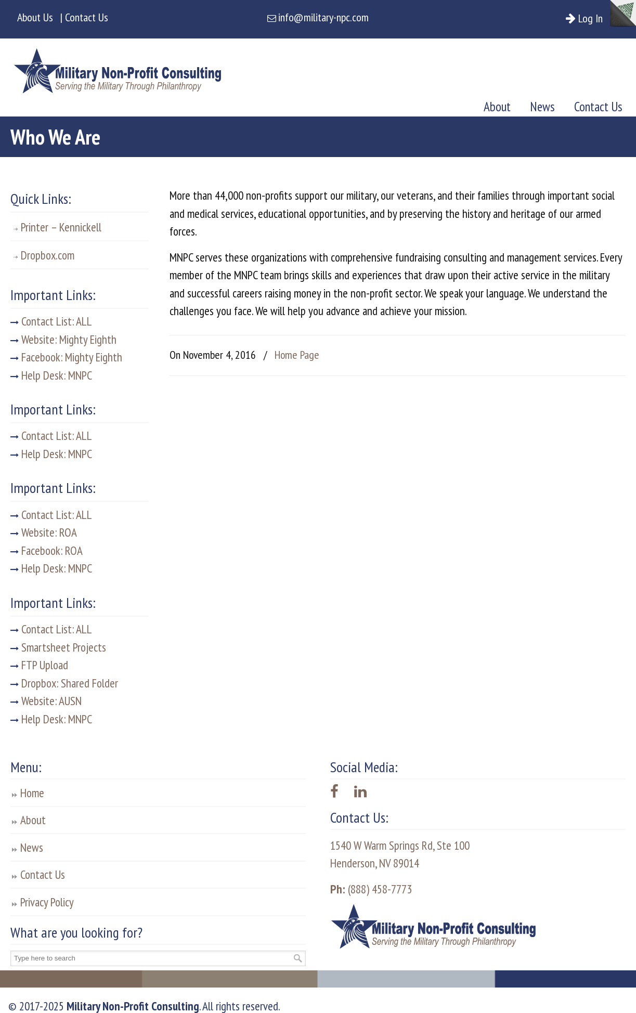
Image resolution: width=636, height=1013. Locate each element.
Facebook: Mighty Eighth (66, 357)
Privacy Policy (47, 902)
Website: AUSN (46, 700)
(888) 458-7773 (371, 889)
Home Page (297, 354)
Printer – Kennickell (61, 227)
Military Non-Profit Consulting (118, 68)
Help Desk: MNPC (51, 375)
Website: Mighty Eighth (63, 339)
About (33, 819)
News (31, 847)
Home (32, 792)
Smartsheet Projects (58, 647)
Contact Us (42, 874)
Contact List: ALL (51, 321)
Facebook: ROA (46, 550)
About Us (35, 17)
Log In (594, 18)
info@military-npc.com (323, 17)
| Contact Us (84, 17)
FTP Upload (39, 664)
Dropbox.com (47, 255)
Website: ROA (43, 532)
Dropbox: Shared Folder (64, 683)
